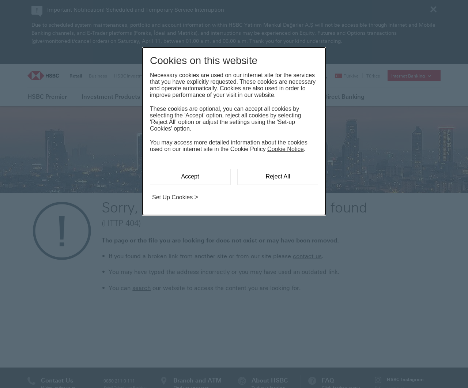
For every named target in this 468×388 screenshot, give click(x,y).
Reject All (278, 176)
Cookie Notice (285, 149)
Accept (190, 176)
